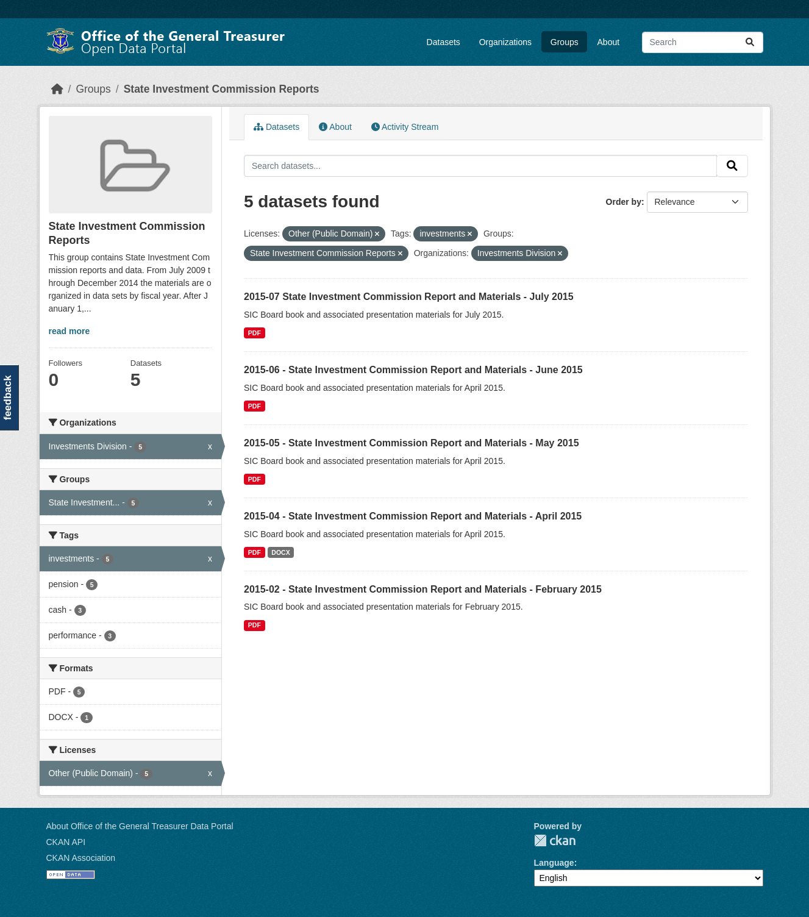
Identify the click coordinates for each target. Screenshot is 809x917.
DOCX (280, 552)
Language (554, 863)
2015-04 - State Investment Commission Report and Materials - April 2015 (413, 516)
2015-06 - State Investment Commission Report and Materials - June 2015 (413, 370)
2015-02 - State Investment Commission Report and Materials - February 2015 (423, 589)
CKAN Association (81, 858)
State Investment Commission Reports (221, 89)
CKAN (555, 840)
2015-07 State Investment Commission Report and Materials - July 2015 (409, 296)
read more (69, 331)
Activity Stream (404, 127)
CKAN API (66, 842)
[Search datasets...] (702, 42)
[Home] (57, 89)
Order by (623, 202)
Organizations (505, 42)
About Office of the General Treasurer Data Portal (139, 826)
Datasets (443, 42)
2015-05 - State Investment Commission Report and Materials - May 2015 (411, 443)
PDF (254, 333)
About (608, 42)
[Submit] (750, 42)
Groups (565, 42)
